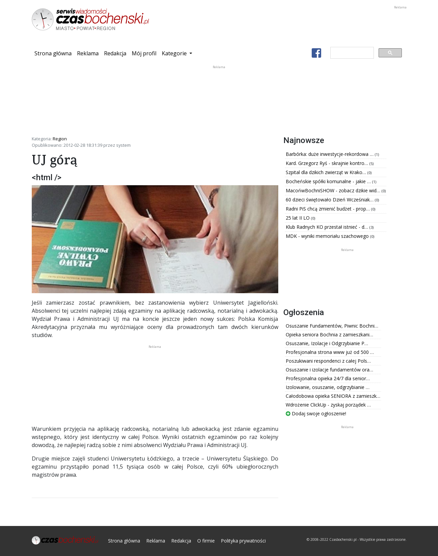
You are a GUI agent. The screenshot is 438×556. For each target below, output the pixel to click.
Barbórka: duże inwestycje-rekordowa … (330, 154)
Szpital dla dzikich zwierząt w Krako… (326, 172)
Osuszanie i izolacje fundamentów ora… (329, 369)
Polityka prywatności (243, 540)
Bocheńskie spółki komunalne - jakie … (329, 181)
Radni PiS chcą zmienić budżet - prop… (328, 208)
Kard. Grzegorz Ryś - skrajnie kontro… (327, 163)
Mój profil (144, 53)
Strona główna (54, 53)
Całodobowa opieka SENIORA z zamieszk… (333, 396)
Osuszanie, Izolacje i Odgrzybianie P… (327, 343)
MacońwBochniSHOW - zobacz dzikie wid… (334, 190)
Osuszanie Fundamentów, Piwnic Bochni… (332, 326)
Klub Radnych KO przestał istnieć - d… (327, 227)
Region (60, 139)
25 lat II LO (298, 218)
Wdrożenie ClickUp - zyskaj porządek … (328, 404)
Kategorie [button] (175, 53)
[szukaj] (351, 53)
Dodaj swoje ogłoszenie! (316, 413)
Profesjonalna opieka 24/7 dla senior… (328, 378)
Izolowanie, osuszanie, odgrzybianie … (327, 387)
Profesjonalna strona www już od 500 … (330, 352)
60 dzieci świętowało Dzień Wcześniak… (330, 199)
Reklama (88, 53)
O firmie (206, 540)
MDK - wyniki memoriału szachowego (328, 236)
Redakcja (115, 53)
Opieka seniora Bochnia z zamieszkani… (329, 334)
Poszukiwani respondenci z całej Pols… (328, 361)
